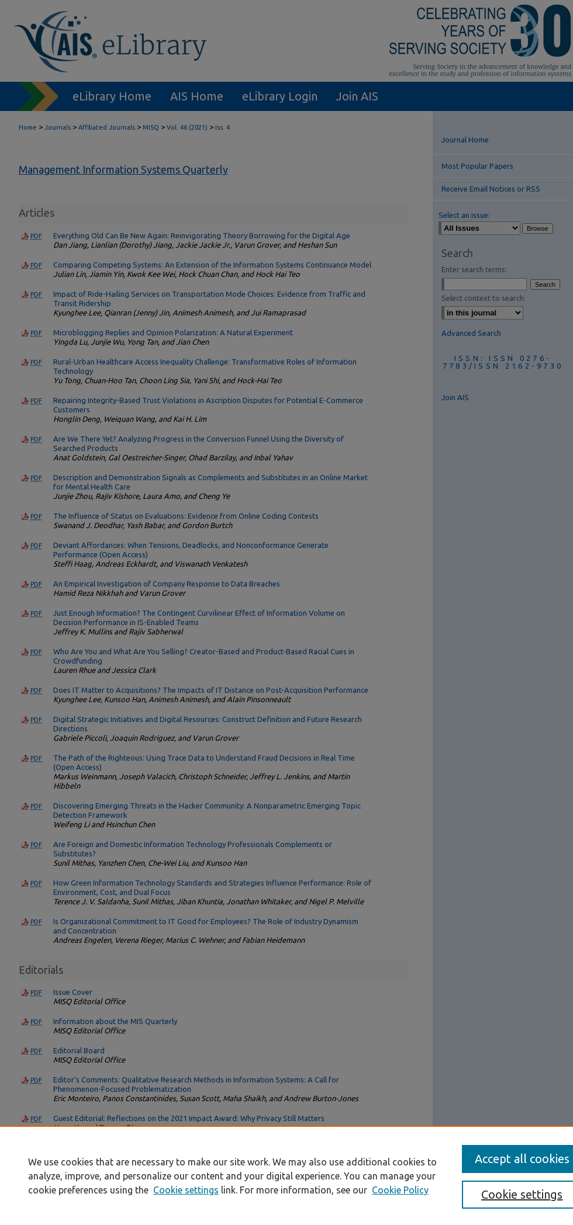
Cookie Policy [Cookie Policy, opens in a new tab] (400, 1190)
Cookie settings (186, 1190)
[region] (286, 1175)
